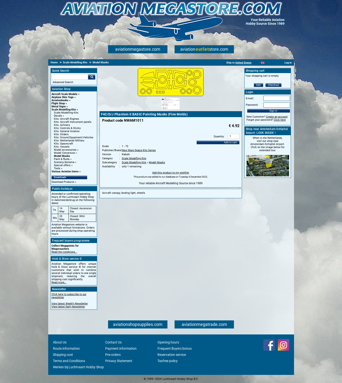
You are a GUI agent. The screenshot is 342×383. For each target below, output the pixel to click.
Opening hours (168, 342)
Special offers (62, 165)
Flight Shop (58, 103)
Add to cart (230, 142)
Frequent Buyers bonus (174, 348)
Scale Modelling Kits (64, 109)
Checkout (273, 85)
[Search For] (70, 77)
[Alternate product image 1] (171, 109)
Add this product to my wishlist (170, 172)
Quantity (219, 136)
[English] (263, 62)
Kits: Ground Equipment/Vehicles (73, 137)
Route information (66, 348)
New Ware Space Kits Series (139, 150)
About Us (59, 342)
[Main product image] (171, 95)
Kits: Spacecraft (63, 143)
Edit (258, 85)
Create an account (277, 116)
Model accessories (65, 149)
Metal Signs (59, 106)
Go (91, 77)
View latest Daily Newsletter (68, 306)
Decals (58, 115)
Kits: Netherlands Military (69, 140)
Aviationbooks (60, 100)
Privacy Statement (118, 361)
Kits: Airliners (62, 125)
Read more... (59, 282)
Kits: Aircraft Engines (66, 118)
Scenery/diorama (64, 162)
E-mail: (250, 98)
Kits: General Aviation (67, 131)
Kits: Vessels (62, 146)
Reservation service (171, 355)
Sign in (273, 110)
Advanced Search (63, 82)
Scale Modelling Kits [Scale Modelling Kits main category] (66, 112)
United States (243, 62)
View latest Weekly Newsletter (70, 303)
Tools (57, 168)
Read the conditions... (64, 252)
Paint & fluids (62, 159)
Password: (252, 104)
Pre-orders (113, 355)
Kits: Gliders (61, 134)
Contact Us (113, 342)
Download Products (63, 182)
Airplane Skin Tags (63, 97)
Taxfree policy (167, 361)
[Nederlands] (257, 62)
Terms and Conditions (69, 361)
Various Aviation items (65, 171)
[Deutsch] (274, 62)
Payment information (121, 348)
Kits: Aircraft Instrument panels (72, 122)
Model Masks (62, 156)
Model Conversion (64, 152)
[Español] (268, 62)
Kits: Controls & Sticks (67, 128)
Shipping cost (63, 355)
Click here (280, 119)
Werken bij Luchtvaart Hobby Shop (78, 367)
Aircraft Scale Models (64, 94)
